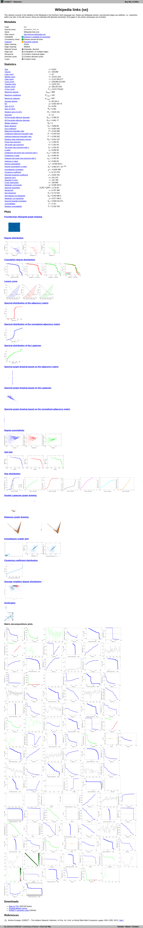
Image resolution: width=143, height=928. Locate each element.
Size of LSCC (10, 109)
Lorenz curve (10, 281)
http (121, 920)
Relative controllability (13, 206)
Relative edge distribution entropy (18, 139)
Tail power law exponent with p (17, 147)
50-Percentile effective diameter (17, 117)
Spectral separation (12, 188)
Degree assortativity (12, 164)
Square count (10, 87)
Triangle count (10, 84)
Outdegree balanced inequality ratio (19, 134)
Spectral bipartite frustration (15, 201)
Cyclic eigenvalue (12, 183)
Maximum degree (11, 92)
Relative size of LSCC (13, 112)
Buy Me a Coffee (132, 2)
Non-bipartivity (10, 193)
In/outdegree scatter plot (16, 539)
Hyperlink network (31, 42)
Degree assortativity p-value (16, 167)
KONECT (8, 2)
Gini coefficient (10, 129)
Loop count (9, 74)
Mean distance (10, 126)
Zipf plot (8, 452)
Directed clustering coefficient (16, 175)
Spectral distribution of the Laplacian (22, 345)
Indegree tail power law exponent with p (20, 158)
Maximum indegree (12, 98)
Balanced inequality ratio (14, 131)
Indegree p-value (11, 161)
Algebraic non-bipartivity (14, 198)
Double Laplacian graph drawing (20, 495)
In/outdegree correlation (14, 170)
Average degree (11, 101)
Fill (6, 104)
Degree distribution (13, 238)
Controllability (10, 204)
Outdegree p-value (12, 156)
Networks (18, 2)
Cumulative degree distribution (19, 259)
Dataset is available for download (37, 37)
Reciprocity (9, 190)
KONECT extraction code (19, 910)
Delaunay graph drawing (16, 517)
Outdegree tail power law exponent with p (21, 153)
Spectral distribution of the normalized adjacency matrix (32, 324)
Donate (121, 927)
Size (6, 69)
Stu (49, 927)
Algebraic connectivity (13, 185)
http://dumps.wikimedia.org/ (35, 34)
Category (8, 42)
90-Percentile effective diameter (17, 120)
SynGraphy (9, 603)
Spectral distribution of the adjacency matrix (26, 303)
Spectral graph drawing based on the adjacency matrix (31, 367)
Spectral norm (10, 178)
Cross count (9, 82)
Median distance (11, 123)
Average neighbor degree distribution (22, 581)
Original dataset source (18, 908)
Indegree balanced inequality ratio (18, 136)
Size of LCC (9, 106)
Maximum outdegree (13, 95)
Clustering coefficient (13, 172)
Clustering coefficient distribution (21, 560)
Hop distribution (12, 474)
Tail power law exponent (14, 145)
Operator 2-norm (11, 180)
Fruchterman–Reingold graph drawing (23, 217)
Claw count (9, 79)
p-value (7, 150)
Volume (8, 72)
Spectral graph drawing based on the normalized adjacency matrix (37, 409)
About (127, 927)
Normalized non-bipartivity (15, 196)
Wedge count (10, 77)
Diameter (8, 115)
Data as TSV (14, 906)
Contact (135, 927)
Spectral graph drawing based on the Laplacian (27, 388)
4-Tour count (10, 89)
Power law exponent (13, 142)
